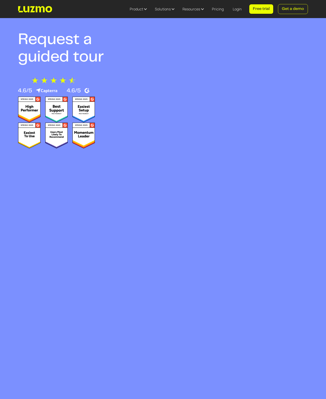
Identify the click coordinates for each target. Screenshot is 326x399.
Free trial (261, 9)
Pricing (218, 9)
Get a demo (293, 9)
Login (237, 9)
